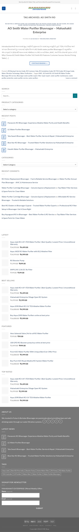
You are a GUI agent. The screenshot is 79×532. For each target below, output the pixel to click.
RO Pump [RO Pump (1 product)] (54, 470)
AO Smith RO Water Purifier (61, 73)
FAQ (54, 525)
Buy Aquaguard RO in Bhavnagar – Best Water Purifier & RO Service (28, 214)
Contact (48, 525)
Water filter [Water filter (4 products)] (27, 474)
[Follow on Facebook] (44, 421)
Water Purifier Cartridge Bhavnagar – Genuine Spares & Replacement (28, 188)
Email (7, 499)
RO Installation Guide (48, 23)
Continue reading (39, 63)
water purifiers (33, 78)
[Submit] (75, 96)
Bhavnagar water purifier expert (27, 76)
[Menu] (4, 8)
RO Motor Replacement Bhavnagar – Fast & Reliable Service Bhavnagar (29, 179)
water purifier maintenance (59, 76)
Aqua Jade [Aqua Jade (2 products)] (5, 470)
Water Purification (53, 25)
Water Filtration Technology (34, 25)
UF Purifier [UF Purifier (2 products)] (17, 474)
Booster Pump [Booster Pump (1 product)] (30, 470)
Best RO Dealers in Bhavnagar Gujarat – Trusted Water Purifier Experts (29, 205)
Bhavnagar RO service (9, 76)
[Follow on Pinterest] (60, 421)
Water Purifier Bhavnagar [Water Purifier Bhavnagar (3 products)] (52, 474)
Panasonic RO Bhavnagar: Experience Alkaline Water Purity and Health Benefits (38, 123)
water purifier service (21, 78)
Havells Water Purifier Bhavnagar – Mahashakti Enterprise (30, 149)
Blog (42, 525)
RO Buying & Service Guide (15, 23)
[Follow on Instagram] (48, 421)
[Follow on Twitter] (52, 421)
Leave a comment (71, 78)
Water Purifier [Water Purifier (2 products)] (37, 474)
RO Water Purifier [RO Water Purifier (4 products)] (65, 470)
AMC (40, 73)
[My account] (72, 8)
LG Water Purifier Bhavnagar (19, 129)
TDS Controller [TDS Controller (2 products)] (7, 474)
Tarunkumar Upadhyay (48, 38)
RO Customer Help (32, 23)
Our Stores (33, 525)
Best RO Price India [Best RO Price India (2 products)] (17, 470)
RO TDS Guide (61, 23)
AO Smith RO (47, 73)
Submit (39, 508)
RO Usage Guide (69, 71)
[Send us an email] (56, 421)
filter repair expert (44, 76)
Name (7, 491)
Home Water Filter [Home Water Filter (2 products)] (43, 470)
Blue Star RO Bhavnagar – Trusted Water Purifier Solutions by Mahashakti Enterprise (40, 143)
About (25, 525)
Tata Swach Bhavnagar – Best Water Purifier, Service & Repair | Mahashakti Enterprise (41, 136)
